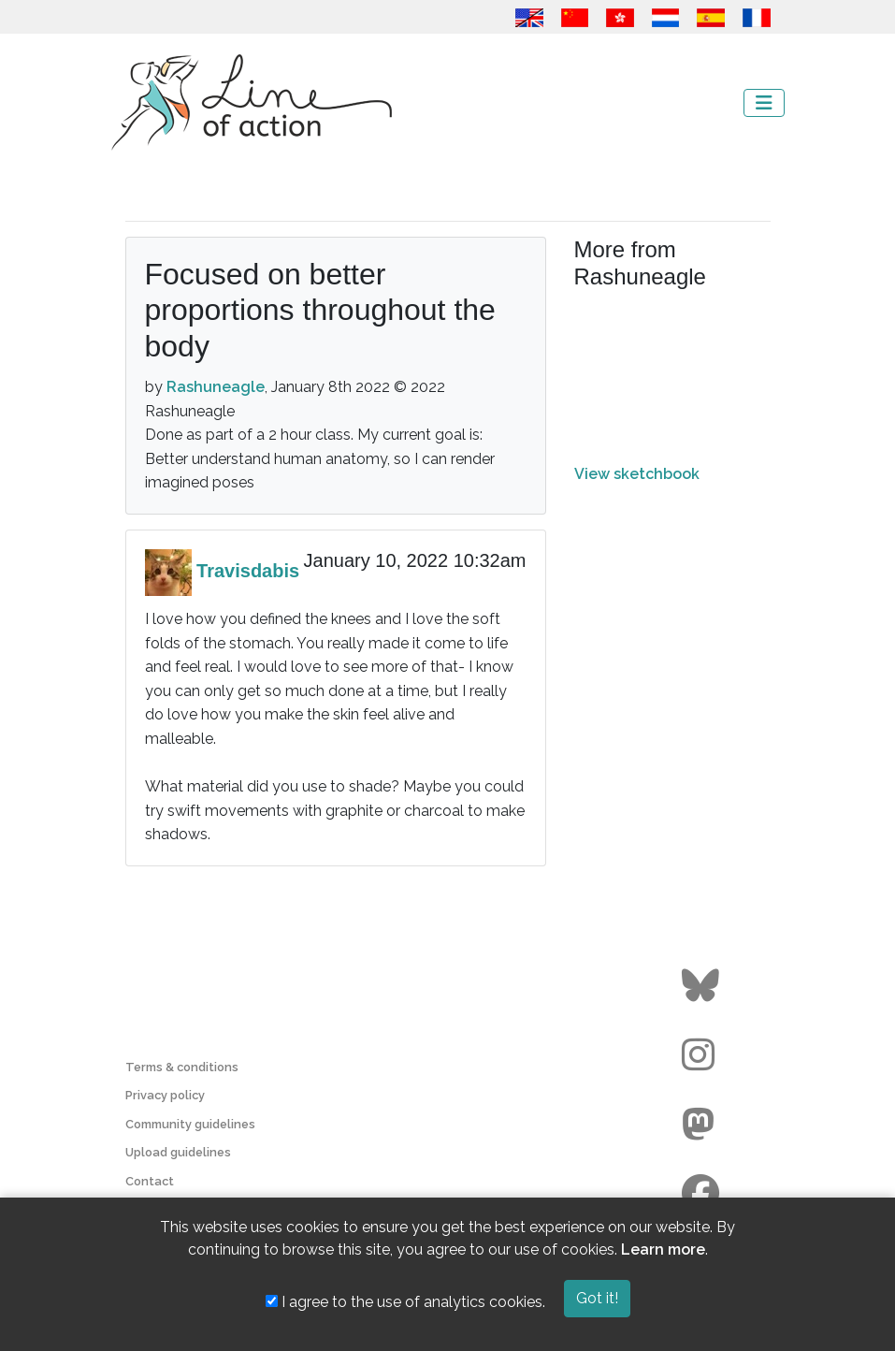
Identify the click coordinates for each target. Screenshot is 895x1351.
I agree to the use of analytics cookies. (405, 1302)
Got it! (597, 1298)
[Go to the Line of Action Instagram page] (703, 1055)
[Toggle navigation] (764, 103)
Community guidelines (190, 1124)
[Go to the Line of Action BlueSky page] (703, 986)
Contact (149, 1181)
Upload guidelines (178, 1152)
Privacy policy (165, 1095)
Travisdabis (247, 570)
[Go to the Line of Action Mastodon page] (703, 1125)
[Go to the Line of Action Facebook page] (703, 1194)
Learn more (663, 1249)
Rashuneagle (215, 387)
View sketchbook (637, 474)
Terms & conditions (181, 1067)
